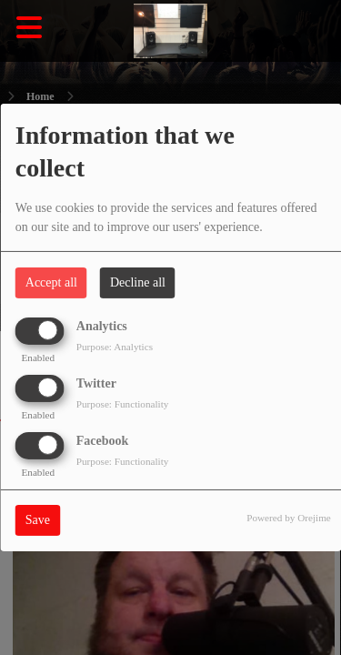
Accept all (51, 282)
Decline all (137, 282)
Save (37, 520)
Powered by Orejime (288, 517)
